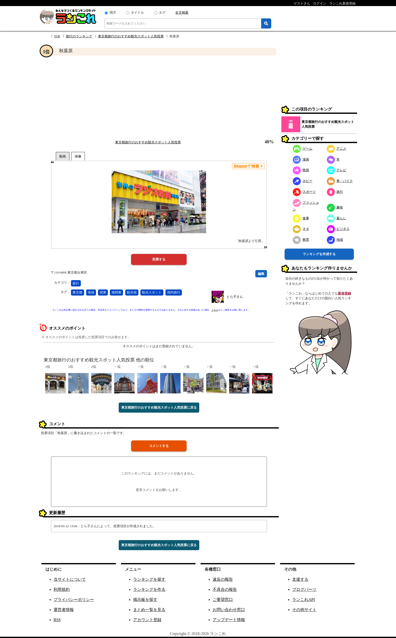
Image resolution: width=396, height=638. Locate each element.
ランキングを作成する (319, 254)
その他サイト (304, 609)
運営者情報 (64, 609)
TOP (57, 36)
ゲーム (302, 148)
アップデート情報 (229, 620)
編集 (261, 274)
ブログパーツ (304, 589)
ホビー (302, 181)
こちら (214, 310)
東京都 (77, 292)
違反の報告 (223, 579)
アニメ (336, 148)
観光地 (132, 292)
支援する (300, 579)
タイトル (137, 12)
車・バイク (340, 181)
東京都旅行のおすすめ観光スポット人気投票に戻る (159, 407)
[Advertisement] (158, 97)
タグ (162, 12)
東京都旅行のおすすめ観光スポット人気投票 (131, 36)
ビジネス (338, 229)
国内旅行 (173, 292)
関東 (103, 292)
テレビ (336, 170)
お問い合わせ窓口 (229, 609)
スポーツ (304, 192)
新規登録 (344, 293)
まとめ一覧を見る (149, 609)
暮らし (336, 218)
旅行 (75, 283)
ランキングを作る (149, 589)
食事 (301, 218)
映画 (301, 170)
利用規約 (62, 589)
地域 (91, 292)
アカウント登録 (147, 620)
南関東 (116, 292)
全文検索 (181, 12)
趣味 (335, 207)
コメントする (159, 446)
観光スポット (152, 292)
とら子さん (235, 297)
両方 (113, 12)
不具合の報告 (225, 589)
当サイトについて (70, 579)
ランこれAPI (303, 599)
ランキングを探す (149, 579)
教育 (301, 240)
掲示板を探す (145, 599)
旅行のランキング (79, 36)
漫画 (301, 159)
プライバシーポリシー (74, 599)
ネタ (301, 229)
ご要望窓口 (223, 599)
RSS (57, 620)
